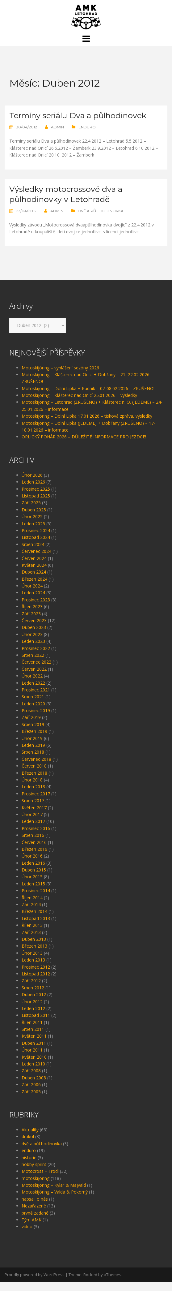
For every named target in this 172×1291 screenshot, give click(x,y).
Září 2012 (31, 989)
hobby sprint (34, 1173)
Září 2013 (31, 941)
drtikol (28, 1145)
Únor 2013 (32, 962)
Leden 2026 (33, 491)
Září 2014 (31, 913)
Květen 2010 (34, 1066)
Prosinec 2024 (36, 539)
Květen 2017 (34, 817)
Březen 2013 (34, 955)
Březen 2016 (34, 858)
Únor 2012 (32, 1010)
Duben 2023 (34, 636)
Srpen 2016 (33, 844)
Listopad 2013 (36, 927)
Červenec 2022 (36, 671)
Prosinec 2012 (36, 976)
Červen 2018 (34, 775)
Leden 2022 (33, 692)
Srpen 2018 (33, 761)
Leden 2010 (33, 1073)
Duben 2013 (34, 948)
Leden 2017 (33, 830)
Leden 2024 (33, 602)
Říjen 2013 (32, 934)
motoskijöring (35, 1187)
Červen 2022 (34, 678)
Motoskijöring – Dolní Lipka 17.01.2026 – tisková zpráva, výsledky (87, 425)
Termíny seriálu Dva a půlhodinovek (55, 120)
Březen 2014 (34, 920)
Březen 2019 (34, 740)
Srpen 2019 (33, 733)
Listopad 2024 (36, 546)
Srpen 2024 (33, 553)
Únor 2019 (32, 747)
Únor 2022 (32, 685)
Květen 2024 (34, 574)
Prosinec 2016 (36, 837)
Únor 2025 (32, 525)
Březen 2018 (34, 782)
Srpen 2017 (33, 809)
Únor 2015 (32, 886)
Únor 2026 (32, 484)
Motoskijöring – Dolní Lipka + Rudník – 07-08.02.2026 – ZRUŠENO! (88, 397)
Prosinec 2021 (36, 699)
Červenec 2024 (36, 560)
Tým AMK (31, 1229)
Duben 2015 (34, 879)
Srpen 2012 (33, 997)
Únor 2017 (32, 823)
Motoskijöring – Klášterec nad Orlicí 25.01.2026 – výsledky (79, 404)
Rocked (90, 1283)
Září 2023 (31, 623)
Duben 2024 (34, 581)
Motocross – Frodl (40, 1180)
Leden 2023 (33, 650)
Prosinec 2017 (36, 803)
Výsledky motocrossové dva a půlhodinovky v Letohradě (71, 203)
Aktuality (30, 1139)
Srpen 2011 (33, 1038)
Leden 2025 (33, 533)
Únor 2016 (32, 865)
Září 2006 (31, 1093)
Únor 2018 (32, 789)
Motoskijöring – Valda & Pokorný (55, 1201)
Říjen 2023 (32, 615)
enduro (87, 136)
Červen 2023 (34, 629)
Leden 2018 (33, 795)
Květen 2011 (34, 1045)
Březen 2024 (34, 588)
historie (29, 1166)
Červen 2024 (34, 567)
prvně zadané (35, 1222)
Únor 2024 (32, 595)
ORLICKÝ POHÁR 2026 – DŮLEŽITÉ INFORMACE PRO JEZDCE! (84, 446)
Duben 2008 (34, 1087)
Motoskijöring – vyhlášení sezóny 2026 (60, 377)
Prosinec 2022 (36, 657)
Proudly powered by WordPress (35, 1283)
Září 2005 (31, 1101)
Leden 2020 (33, 713)
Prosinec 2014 (36, 899)
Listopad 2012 (36, 983)
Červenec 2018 (36, 768)
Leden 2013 (33, 969)
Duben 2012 (34, 1003)
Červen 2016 (34, 851)
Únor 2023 (32, 643)
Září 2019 (31, 726)
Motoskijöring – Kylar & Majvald (54, 1194)
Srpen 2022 (33, 664)
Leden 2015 (33, 893)
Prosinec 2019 (36, 719)
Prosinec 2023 (36, 609)
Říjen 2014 (32, 907)
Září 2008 (31, 1079)
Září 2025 (31, 511)
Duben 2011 (34, 1052)
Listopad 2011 (36, 1024)
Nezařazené (34, 1215)
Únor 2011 (32, 1059)
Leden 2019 (33, 754)
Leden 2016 (33, 872)
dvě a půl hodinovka (101, 219)
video (27, 1235)
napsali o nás (35, 1208)
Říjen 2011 (32, 1031)
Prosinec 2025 (36, 498)
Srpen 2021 (33, 705)
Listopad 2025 (36, 505)
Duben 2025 (34, 519)
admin (57, 136)
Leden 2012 (33, 1017)
